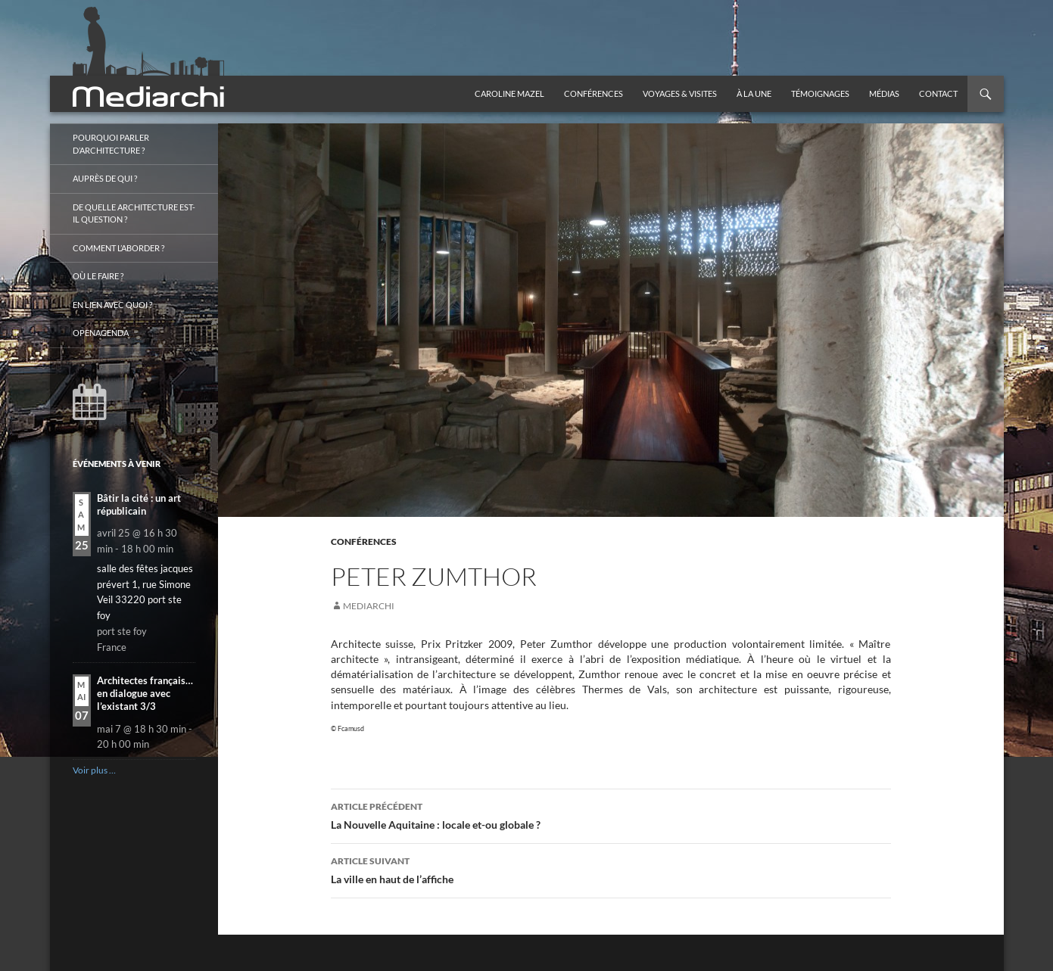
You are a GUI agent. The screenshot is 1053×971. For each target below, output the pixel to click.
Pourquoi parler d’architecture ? (111, 143)
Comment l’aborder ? (118, 248)
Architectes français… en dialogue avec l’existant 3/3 (145, 693)
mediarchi (368, 606)
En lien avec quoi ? (112, 305)
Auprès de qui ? (105, 178)
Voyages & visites (680, 93)
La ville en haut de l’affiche (611, 868)
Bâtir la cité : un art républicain (139, 504)
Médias (884, 93)
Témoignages (820, 93)
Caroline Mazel (509, 93)
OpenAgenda (101, 333)
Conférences (593, 93)
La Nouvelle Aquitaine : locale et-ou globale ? (611, 814)
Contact (938, 93)
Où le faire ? (98, 276)
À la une (754, 93)
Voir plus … (94, 770)
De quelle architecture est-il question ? (134, 213)
